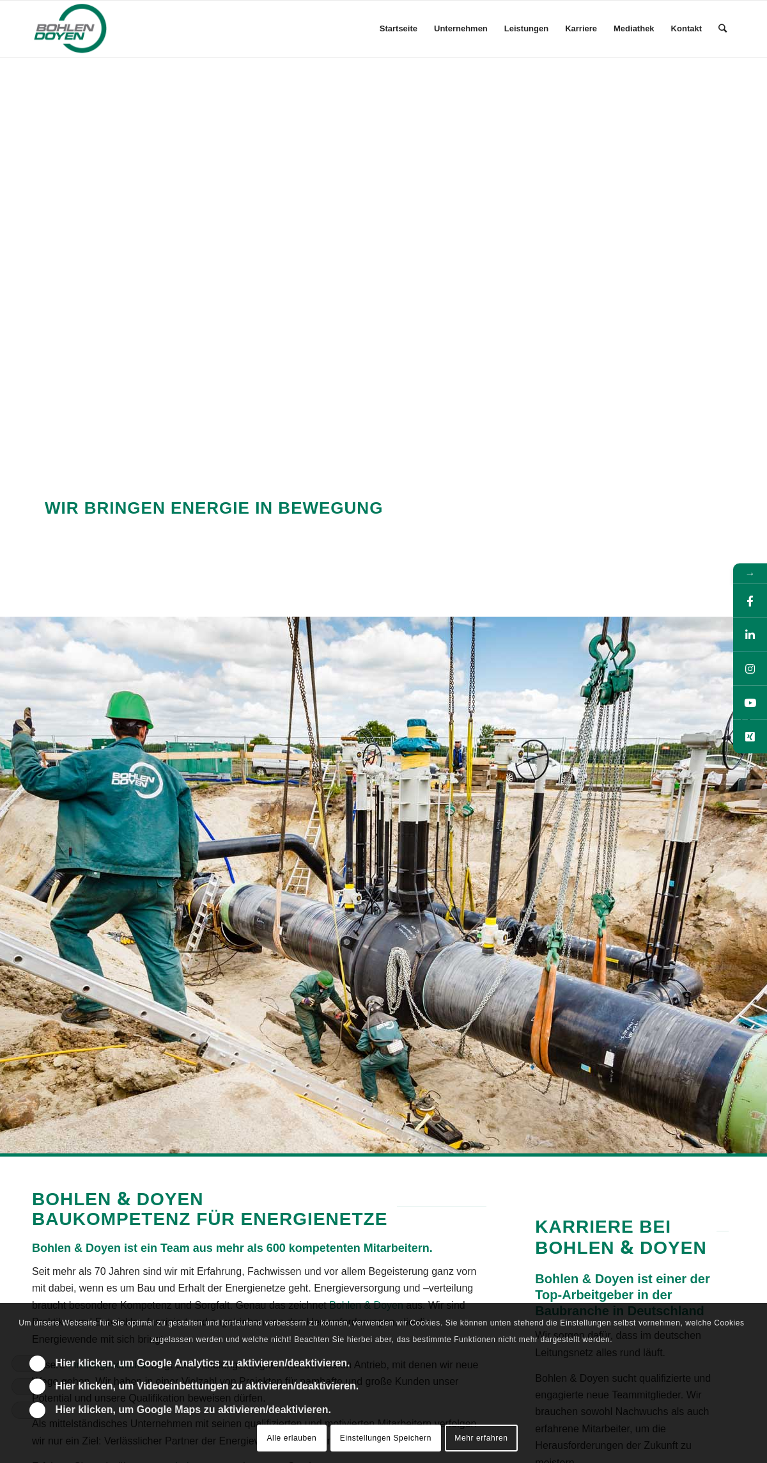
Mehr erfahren (480, 1438)
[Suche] (722, 29)
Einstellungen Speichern (385, 1438)
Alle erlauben (291, 1438)
